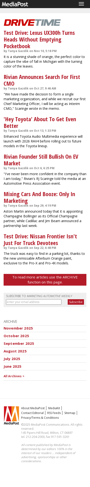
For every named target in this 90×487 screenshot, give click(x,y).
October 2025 (16, 335)
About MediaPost (33, 408)
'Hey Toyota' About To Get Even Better (40, 122)
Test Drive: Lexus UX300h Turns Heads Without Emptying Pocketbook (39, 39)
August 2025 (15, 351)
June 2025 (12, 366)
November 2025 (18, 328)
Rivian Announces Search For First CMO (42, 80)
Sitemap (69, 413)
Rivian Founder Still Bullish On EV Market (41, 159)
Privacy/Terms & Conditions (40, 418)
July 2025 (12, 358)
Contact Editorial (32, 413)
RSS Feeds (54, 413)
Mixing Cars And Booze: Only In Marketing (39, 197)
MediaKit (54, 408)
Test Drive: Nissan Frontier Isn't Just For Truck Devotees (40, 239)
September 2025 (19, 343)
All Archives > (14, 376)
